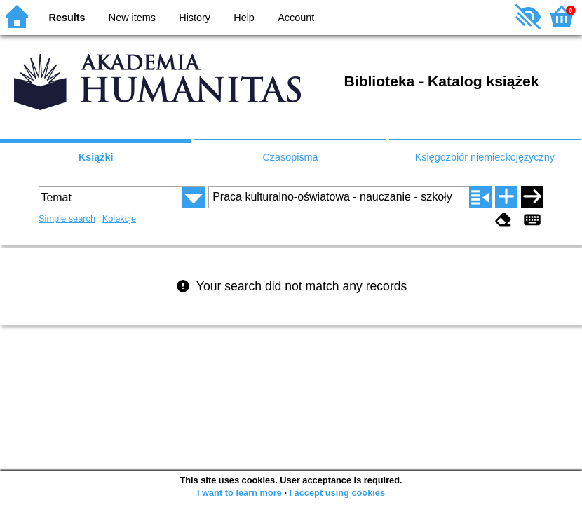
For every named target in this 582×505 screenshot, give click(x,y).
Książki (96, 157)
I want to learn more (239, 492)
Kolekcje (119, 218)
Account (296, 17)
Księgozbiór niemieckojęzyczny (485, 157)
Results (67, 17)
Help (244, 17)
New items (132, 17)
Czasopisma (290, 157)
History (194, 17)
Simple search (67, 218)
